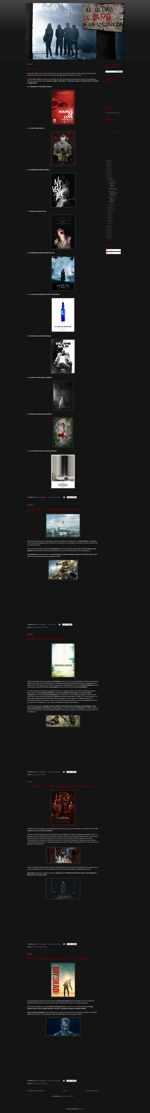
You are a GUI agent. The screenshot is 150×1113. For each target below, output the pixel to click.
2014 (108, 230)
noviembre (110, 205)
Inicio (65, 1091)
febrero (110, 221)
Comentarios (110, 253)
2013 (108, 232)
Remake (34, 1083)
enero (109, 223)
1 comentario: (52, 624)
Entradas (109, 250)
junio (109, 215)
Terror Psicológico (37, 947)
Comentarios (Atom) (67, 1096)
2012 (108, 234)
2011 (108, 236)
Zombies (45, 1083)
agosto (110, 211)
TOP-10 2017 (33, 69)
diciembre (110, 178)
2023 (108, 164)
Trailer (46, 627)
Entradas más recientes (35, 1091)
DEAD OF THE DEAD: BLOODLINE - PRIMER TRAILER (58, 959)
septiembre (111, 209)
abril (109, 219)
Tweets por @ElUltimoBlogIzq (112, 112)
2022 (108, 166)
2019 (108, 172)
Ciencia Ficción (36, 774)
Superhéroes (39, 627)
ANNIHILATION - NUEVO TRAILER (45, 639)
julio (109, 213)
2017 (108, 177)
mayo (109, 217)
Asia (33, 627)
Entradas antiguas (92, 1091)
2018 (108, 174)
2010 (108, 238)
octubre (110, 207)
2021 (108, 168)
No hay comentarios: (54, 497)
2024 (108, 162)
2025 (108, 160)
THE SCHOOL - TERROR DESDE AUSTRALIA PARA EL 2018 (61, 787)
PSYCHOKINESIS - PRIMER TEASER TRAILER (54, 510)
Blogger (81, 1109)
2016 (108, 225)
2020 (108, 170)
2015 (108, 228)
